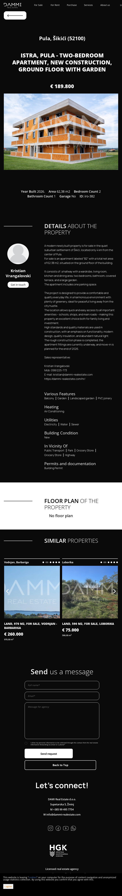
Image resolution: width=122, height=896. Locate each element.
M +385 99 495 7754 (62, 809)
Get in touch (18, 284)
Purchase (72, 5)
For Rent (55, 5)
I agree (8, 886)
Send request (49, 754)
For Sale (38, 5)
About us (105, 5)
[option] (61, 132)
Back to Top (60, 765)
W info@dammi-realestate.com (62, 814)
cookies (33, 877)
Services (88, 5)
